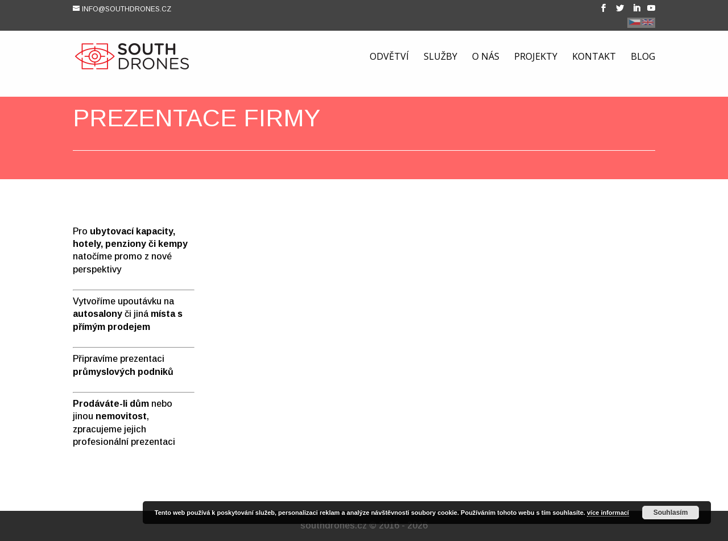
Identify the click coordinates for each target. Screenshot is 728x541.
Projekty (535, 58)
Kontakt (594, 58)
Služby (440, 58)
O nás (485, 58)
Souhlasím (670, 513)
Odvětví (389, 58)
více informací (608, 512)
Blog (643, 58)
